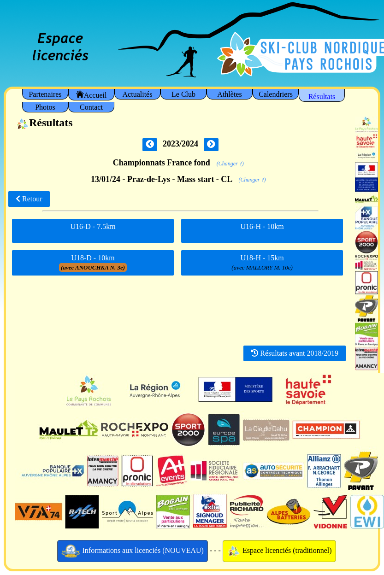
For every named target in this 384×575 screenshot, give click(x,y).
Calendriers (276, 94)
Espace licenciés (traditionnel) (279, 551)
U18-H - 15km (262, 263)
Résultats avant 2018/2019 (294, 353)
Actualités (138, 94)
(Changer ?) (230, 163)
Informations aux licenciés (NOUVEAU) (132, 551)
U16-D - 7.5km (92, 230)
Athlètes (229, 94)
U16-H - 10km (262, 230)
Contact (91, 107)
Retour (29, 199)
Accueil (91, 94)
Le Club (183, 94)
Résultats (322, 96)
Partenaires (45, 94)
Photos (45, 107)
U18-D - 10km (93, 263)
